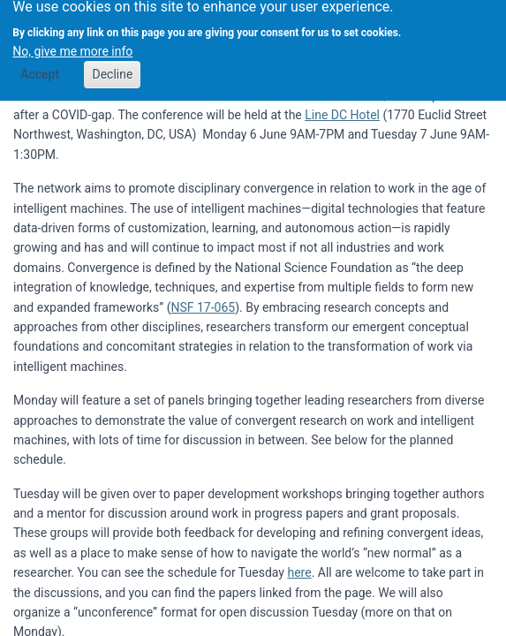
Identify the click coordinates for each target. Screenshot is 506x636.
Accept (39, 70)
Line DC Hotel (342, 115)
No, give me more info (72, 47)
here (299, 572)
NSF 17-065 (202, 307)
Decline (112, 70)
